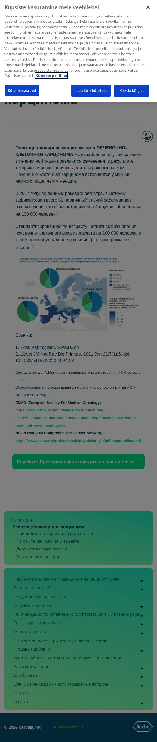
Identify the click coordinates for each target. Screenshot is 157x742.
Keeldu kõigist (131, 81)
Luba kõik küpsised (90, 81)
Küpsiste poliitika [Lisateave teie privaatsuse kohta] (51, 66)
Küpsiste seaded (22, 81)
